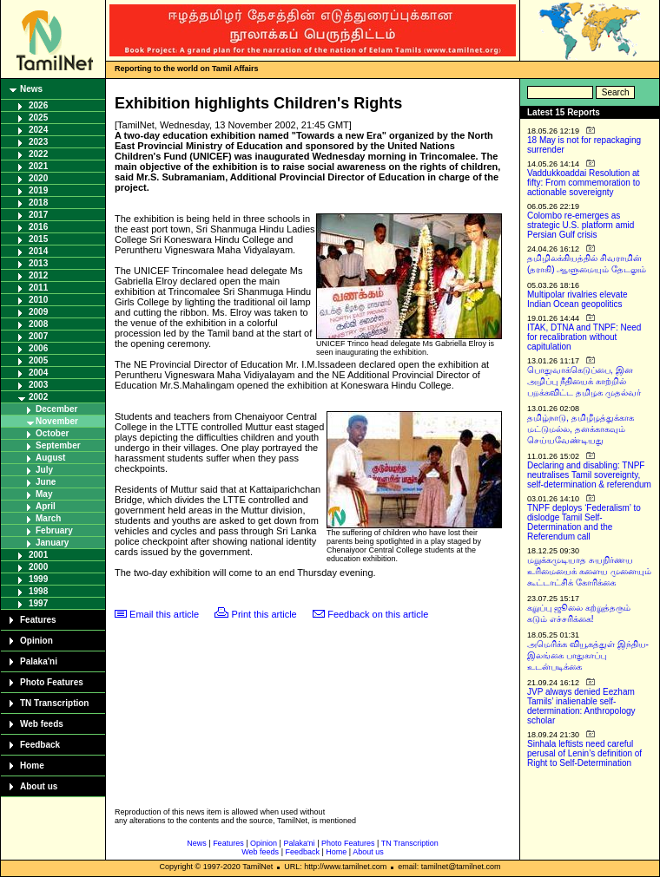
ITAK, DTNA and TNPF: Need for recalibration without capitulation (584, 337)
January (52, 542)
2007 (38, 336)
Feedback (40, 744)
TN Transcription (54, 703)
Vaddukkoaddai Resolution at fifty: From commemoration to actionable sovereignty (583, 182)
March (48, 518)
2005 (38, 360)
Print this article (264, 614)
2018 (38, 202)
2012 (38, 275)
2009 (38, 312)
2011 (38, 287)
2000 (38, 567)
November (57, 421)
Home (32, 765)
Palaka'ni (38, 661)
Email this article (164, 614)
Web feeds (41, 724)
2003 (38, 384)
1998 (38, 591)
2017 (38, 214)
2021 (38, 166)
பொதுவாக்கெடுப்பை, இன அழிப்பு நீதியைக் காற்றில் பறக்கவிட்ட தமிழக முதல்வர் (584, 381)
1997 (38, 603)
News (31, 89)
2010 (38, 299)
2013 (38, 263)
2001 (38, 555)
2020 (38, 178)
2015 (38, 239)
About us (38, 786)
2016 (38, 227)
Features (38, 620)
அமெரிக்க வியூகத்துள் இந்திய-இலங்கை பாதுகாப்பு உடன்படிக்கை (588, 655)
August (50, 457)
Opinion (36, 640)
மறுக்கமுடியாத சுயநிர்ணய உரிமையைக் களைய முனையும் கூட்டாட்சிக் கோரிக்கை (589, 571)
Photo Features (51, 682)
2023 (38, 142)
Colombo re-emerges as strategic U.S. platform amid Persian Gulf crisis (580, 225)
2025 (38, 117)
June (46, 482)
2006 (38, 348)
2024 (38, 129)
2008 (38, 324)
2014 (38, 251)
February (54, 530)
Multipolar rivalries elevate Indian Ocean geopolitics (577, 299)
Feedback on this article (377, 614)
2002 (38, 397)
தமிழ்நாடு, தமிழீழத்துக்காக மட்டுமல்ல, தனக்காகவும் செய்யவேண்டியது (580, 429)
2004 (38, 372)
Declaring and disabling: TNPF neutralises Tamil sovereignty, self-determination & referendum (589, 475)
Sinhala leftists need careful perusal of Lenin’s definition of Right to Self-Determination (584, 753)
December (56, 409)
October (52, 433)
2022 (38, 154)
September (58, 445)
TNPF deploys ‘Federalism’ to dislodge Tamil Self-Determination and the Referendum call (584, 522)
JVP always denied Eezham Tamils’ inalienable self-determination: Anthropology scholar (581, 706)
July (44, 469)
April (46, 506)
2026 (38, 105)
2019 (38, 190)
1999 (38, 579)
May (44, 494)
